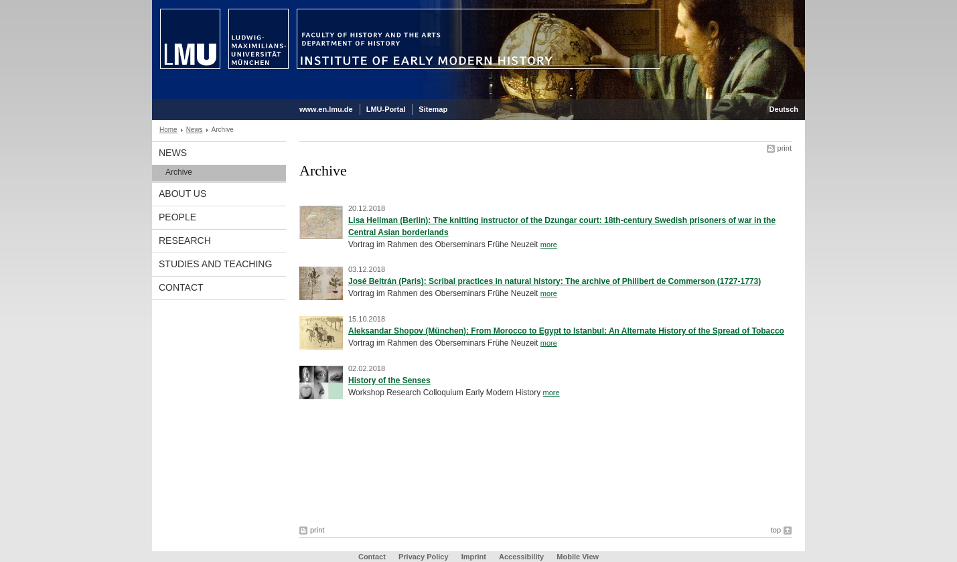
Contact (181, 287)
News (194, 129)
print (785, 148)
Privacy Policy (423, 557)
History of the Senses (389, 380)
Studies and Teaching (215, 264)
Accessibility (522, 557)
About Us (182, 193)
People (177, 217)
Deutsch (783, 109)
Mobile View (578, 557)
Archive (178, 172)
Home (168, 129)
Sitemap (433, 109)
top (776, 530)
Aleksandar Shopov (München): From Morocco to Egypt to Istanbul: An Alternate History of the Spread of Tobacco (566, 331)
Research (185, 240)
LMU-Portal (386, 109)
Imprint (473, 557)
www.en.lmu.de (326, 109)
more (548, 244)
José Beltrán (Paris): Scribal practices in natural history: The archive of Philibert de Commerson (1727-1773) (554, 281)
